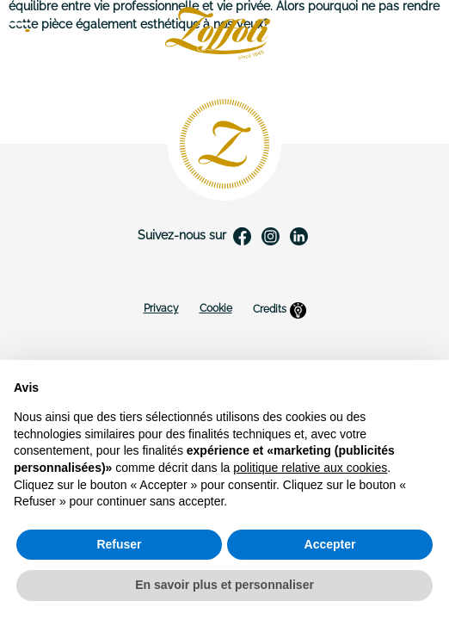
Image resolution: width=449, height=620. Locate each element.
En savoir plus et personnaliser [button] (224, 585)
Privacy (161, 308)
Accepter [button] (330, 544)
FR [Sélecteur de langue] (423, 33)
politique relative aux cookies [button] (310, 467)
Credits (279, 310)
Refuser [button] (118, 544)
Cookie (216, 308)
